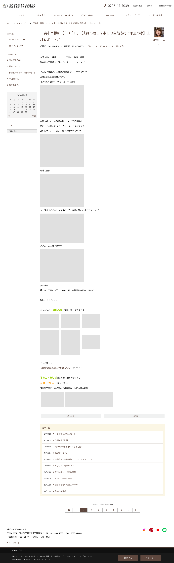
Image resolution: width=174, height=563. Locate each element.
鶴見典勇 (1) (14, 85)
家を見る (41, 15)
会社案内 (110, 15)
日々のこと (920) (16, 46)
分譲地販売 (137, 5)
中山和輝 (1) (14, 79)
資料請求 (150, 5)
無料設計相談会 (165, 5)
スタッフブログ (133, 15)
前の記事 (70, 416)
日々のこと (93, 46)
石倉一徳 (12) (14, 66)
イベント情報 (19, 15)
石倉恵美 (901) (15, 60)
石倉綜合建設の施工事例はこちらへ (56, 368)
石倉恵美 (120, 46)
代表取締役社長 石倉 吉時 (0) (22, 73)
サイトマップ (14, 543)
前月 (10, 116)
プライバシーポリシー (70, 556)
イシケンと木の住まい (64, 15)
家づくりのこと (107, 46)
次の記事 (134, 416)
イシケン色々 (87, 15)
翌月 (34, 116)
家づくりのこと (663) (18, 39)
